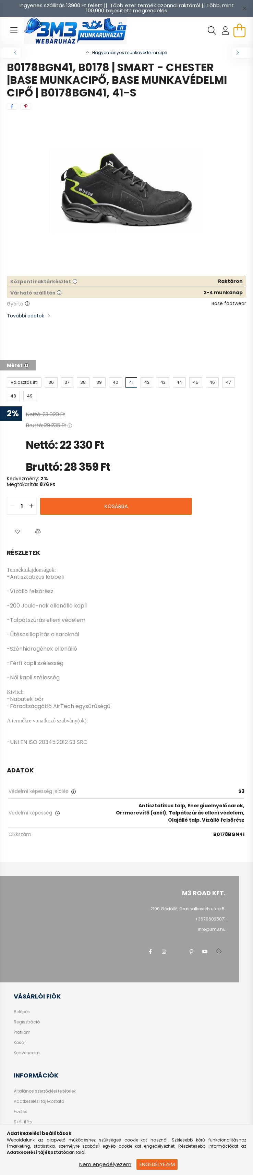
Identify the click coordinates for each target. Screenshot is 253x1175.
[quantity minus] (12, 506)
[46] (212, 382)
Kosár (20, 1042)
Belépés (22, 1011)
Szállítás (23, 1122)
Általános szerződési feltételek (45, 1091)
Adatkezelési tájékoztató (39, 1101)
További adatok (25, 315)
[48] (13, 396)
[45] (195, 382)
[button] (17, 532)
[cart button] (239, 30)
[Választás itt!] (24, 382)
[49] (29, 396)
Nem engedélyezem (105, 1164)
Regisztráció (27, 1022)
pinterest (191, 951)
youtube (205, 951)
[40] (115, 382)
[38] (83, 382)
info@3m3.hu (212, 929)
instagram (164, 951)
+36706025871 (210, 919)
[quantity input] (21, 506)
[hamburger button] (14, 30)
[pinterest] (26, 106)
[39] (99, 382)
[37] (67, 382)
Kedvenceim (27, 1052)
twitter (177, 951)
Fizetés (20, 1111)
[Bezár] (244, 8)
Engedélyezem (157, 1164)
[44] (179, 382)
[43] (163, 382)
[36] (51, 382)
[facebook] (12, 106)
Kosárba (116, 506)
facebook (150, 951)
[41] (131, 382)
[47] (228, 382)
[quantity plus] (31, 506)
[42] (147, 382)
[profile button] (225, 30)
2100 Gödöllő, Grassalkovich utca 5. (188, 909)
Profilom (22, 1032)
